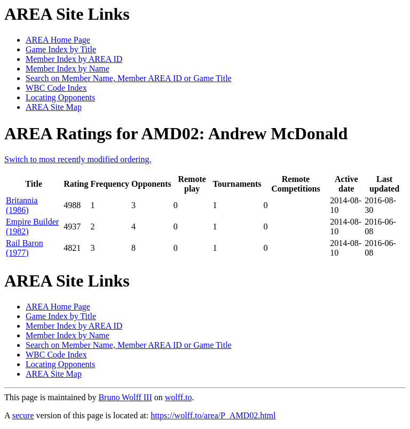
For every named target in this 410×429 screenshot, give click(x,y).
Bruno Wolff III (125, 397)
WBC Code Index (56, 87)
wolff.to (178, 397)
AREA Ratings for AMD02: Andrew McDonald (176, 133)
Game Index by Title (61, 49)
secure (23, 415)
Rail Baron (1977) (24, 248)
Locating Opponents (60, 97)
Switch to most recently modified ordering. (78, 159)
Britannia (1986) (22, 205)
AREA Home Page (58, 39)
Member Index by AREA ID (74, 58)
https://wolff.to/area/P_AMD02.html (213, 415)
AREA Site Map (54, 107)
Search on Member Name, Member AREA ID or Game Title (129, 78)
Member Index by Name (67, 68)
